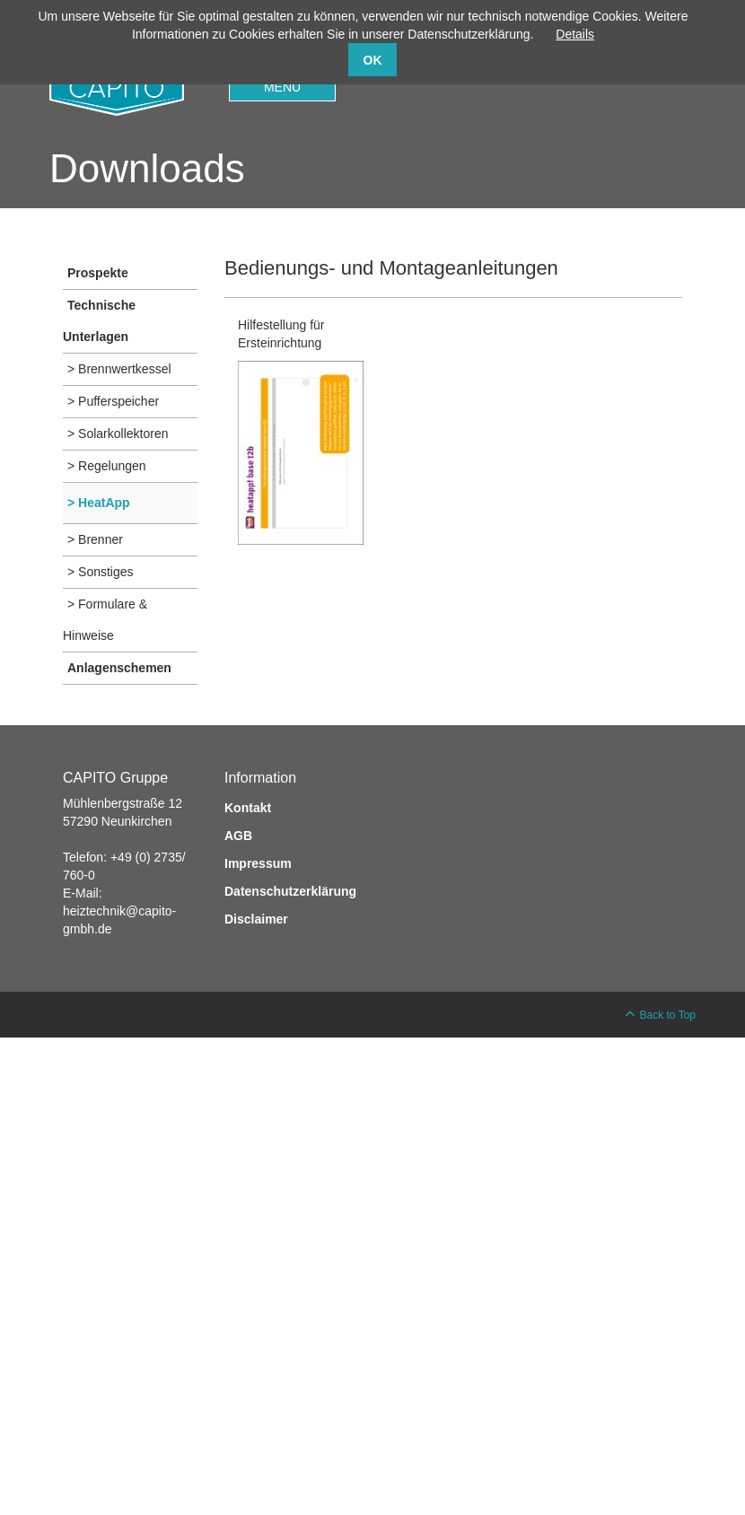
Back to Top (668, 1015)
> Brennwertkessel (119, 369)
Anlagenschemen (119, 668)
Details (575, 34)
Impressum (258, 863)
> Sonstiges (100, 572)
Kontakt (247, 808)
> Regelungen (106, 466)
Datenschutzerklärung (290, 891)
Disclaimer (256, 919)
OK (373, 60)
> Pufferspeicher (113, 401)
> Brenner (95, 539)
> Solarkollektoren (117, 433)
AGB (238, 835)
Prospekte (97, 273)
